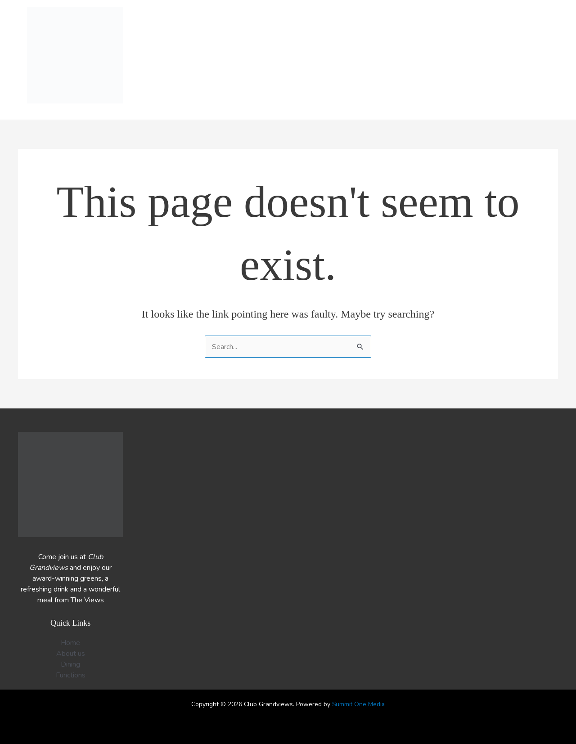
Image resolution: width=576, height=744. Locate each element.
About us (488, 60)
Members (441, 60)
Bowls (398, 60)
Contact (535, 60)
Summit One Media (359, 704)
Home (220, 60)
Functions (352, 60)
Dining (308, 60)
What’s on (263, 60)
